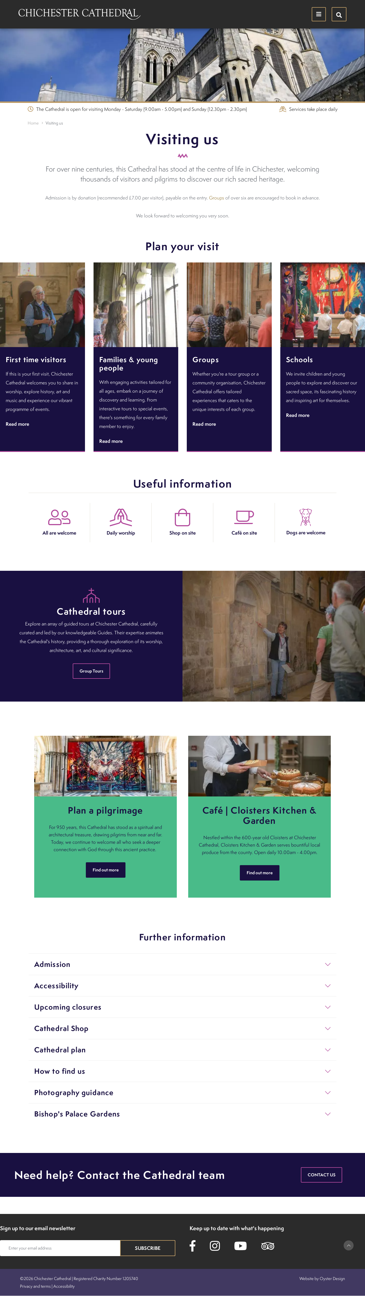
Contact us (321, 1175)
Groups (216, 198)
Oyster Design (332, 1278)
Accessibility (64, 1286)
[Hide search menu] (339, 14)
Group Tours (91, 671)
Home (33, 123)
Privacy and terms (35, 1286)
